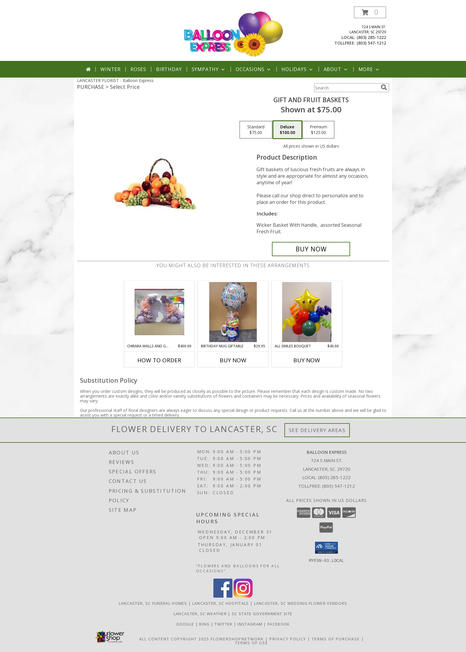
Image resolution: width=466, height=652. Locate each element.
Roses (138, 69)
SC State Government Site (262, 613)
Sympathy (209, 69)
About (336, 69)
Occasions (254, 69)
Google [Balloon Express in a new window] (186, 624)
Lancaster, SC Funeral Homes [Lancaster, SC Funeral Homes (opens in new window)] (153, 603)
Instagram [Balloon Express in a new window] (250, 624)
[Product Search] (346, 88)
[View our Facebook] (222, 596)
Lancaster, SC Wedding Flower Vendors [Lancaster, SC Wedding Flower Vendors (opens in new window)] (300, 603)
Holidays (297, 69)
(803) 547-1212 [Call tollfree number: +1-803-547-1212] (371, 43)
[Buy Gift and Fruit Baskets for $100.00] (311, 249)
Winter (110, 69)
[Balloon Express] (233, 34)
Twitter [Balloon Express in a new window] (224, 624)
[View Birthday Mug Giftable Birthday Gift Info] (233, 312)
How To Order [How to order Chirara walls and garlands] (159, 360)
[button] (370, 12)
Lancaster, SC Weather (200, 613)
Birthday (169, 69)
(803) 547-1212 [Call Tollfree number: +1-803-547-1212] (338, 486)
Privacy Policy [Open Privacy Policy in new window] (288, 639)
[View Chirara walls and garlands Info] (159, 312)
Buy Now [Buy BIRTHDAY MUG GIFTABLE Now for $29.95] (233, 360)
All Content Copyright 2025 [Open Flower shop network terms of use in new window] (174, 639)
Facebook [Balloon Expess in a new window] (278, 624)
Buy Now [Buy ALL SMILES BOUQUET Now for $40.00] (306, 360)
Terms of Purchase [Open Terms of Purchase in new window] (336, 639)
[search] (384, 87)
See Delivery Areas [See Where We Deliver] (317, 430)
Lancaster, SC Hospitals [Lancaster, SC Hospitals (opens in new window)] (220, 603)
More (369, 69)
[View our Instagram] (243, 596)
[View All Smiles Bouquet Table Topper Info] (307, 312)
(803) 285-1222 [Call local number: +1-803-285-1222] (371, 37)
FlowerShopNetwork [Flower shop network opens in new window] (237, 639)
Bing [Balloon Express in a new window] (205, 624)
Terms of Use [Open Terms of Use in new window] (251, 642)
